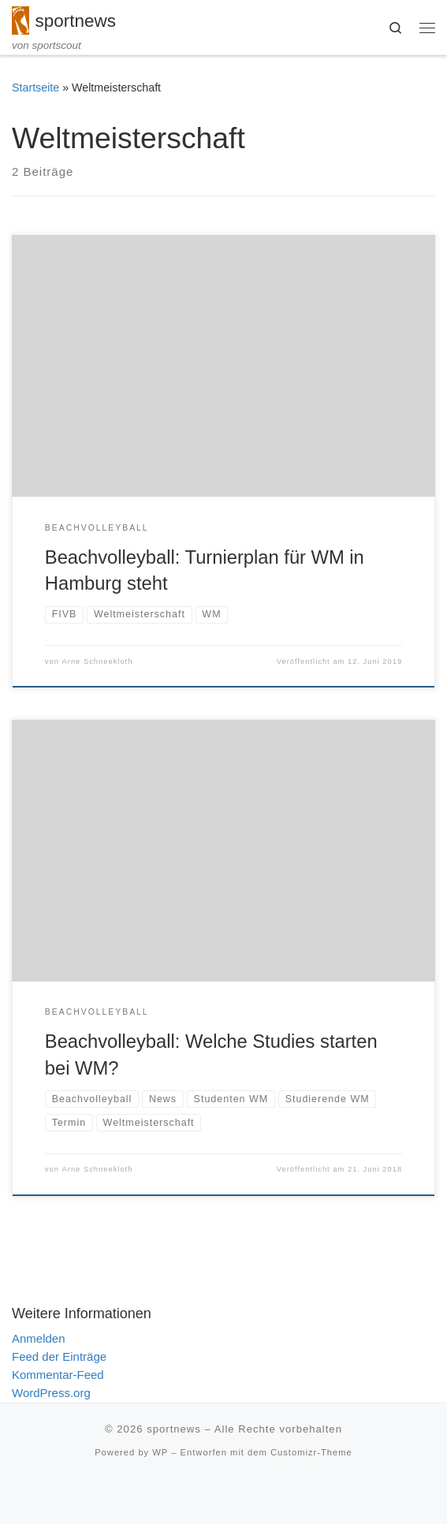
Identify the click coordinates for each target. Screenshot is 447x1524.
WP (160, 1452)
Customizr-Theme (311, 1452)
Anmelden (38, 1338)
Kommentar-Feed (58, 1374)
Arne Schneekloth (97, 661)
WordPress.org (51, 1392)
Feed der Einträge (59, 1356)
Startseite (35, 87)
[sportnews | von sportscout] (20, 19)
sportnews (174, 1429)
